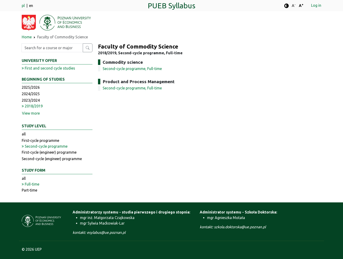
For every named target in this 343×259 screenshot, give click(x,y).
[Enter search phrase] (52, 47)
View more (31, 113)
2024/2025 (31, 94)
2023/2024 (31, 100)
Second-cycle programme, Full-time (132, 69)
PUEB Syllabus (171, 5)
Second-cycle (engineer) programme (52, 159)
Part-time (29, 190)
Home (27, 37)
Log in (316, 5)
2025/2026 (31, 87)
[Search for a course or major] (87, 47)
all (24, 134)
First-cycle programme (40, 140)
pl (24, 5)
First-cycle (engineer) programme (49, 152)
